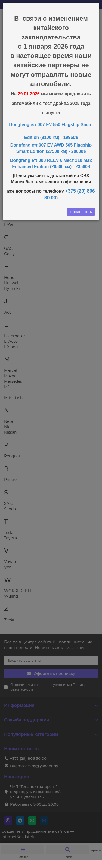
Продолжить (81, 212)
